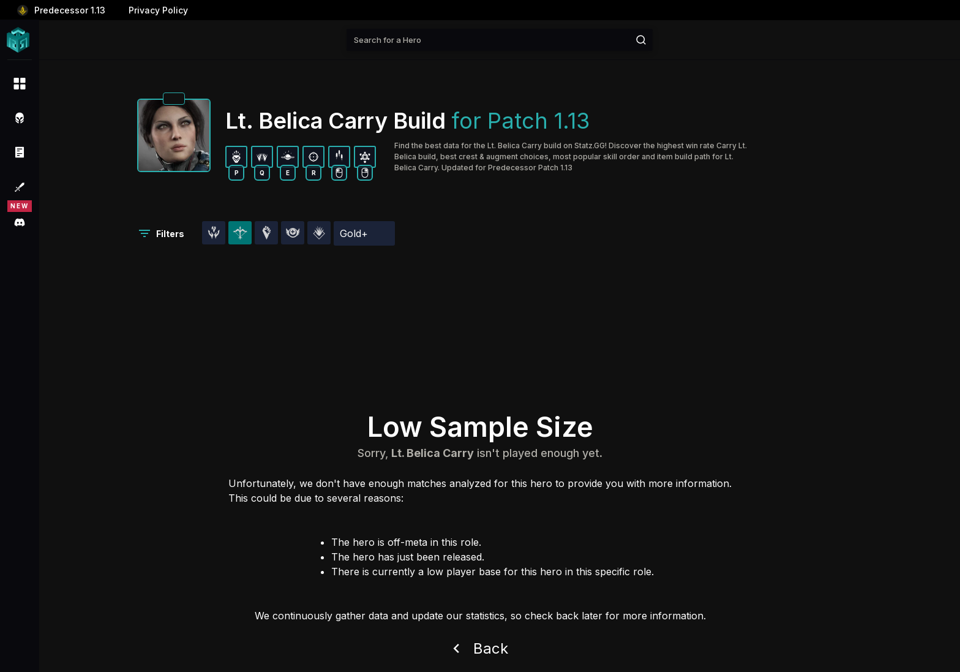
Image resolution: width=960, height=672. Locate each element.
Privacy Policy (158, 10)
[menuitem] (19, 83)
